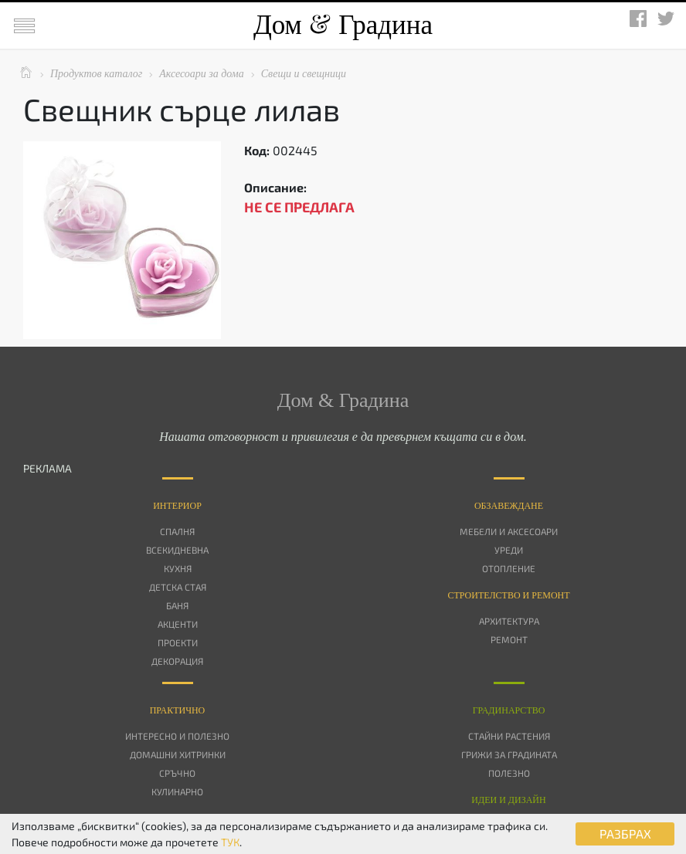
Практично (177, 710)
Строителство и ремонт (508, 595)
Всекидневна (177, 549)
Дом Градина (343, 25)
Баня (177, 605)
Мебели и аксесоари (509, 531)
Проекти (178, 642)
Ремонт (509, 639)
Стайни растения (509, 735)
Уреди (508, 549)
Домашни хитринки (178, 754)
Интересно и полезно (177, 735)
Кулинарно (177, 791)
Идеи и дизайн (508, 800)
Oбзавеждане (508, 505)
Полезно (509, 773)
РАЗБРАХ (625, 833)
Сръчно (177, 773)
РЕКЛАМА (47, 468)
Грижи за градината (509, 754)
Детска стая (177, 586)
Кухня (178, 568)
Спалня (177, 531)
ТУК (230, 842)
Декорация (177, 661)
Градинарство (509, 710)
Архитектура (509, 620)
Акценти (178, 623)
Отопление (508, 568)
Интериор (177, 505)
